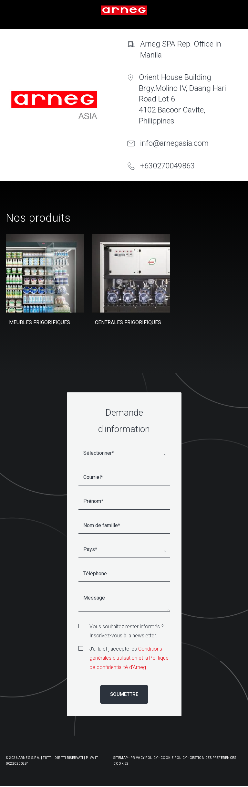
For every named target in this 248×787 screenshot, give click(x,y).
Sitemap (120, 758)
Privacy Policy (144, 758)
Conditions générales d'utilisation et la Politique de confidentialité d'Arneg (129, 658)
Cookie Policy (173, 758)
